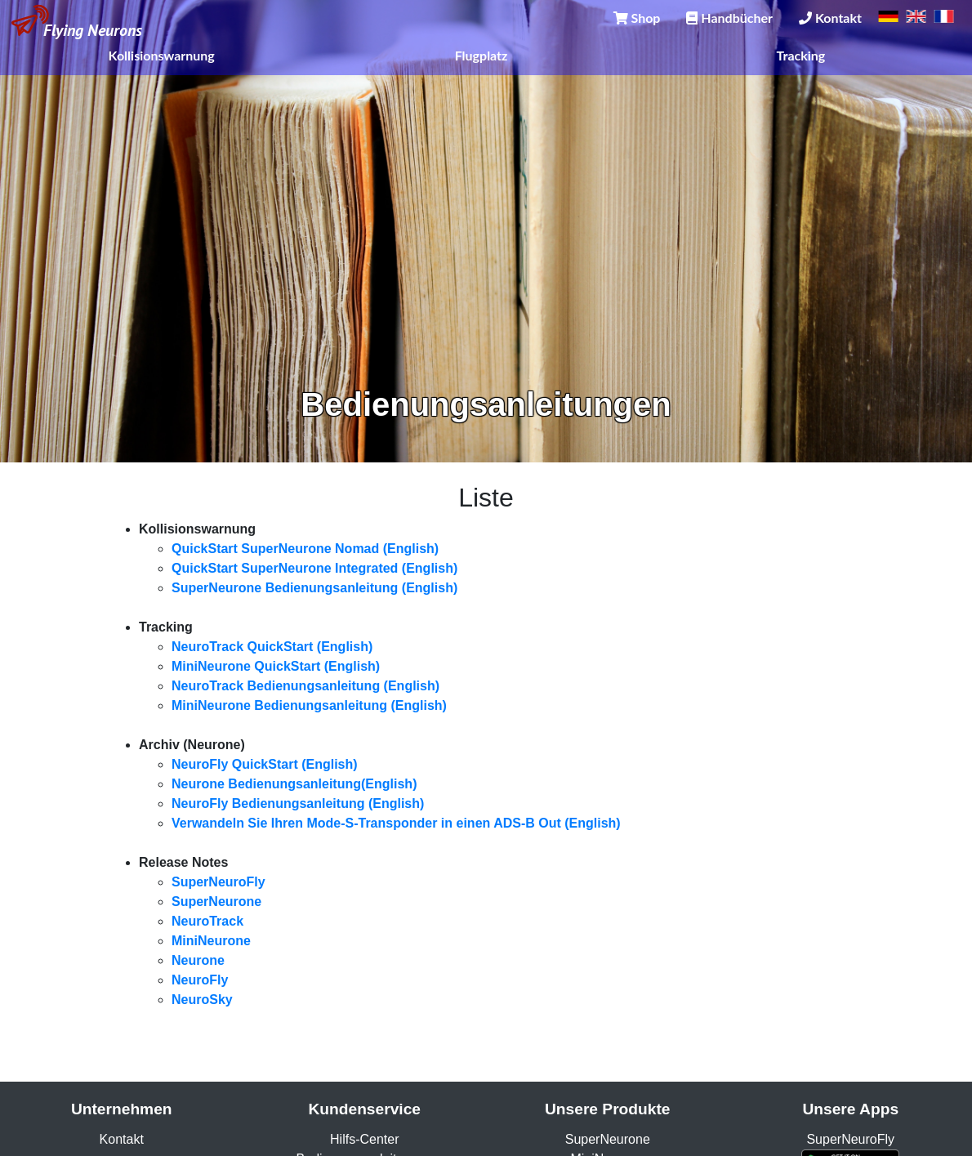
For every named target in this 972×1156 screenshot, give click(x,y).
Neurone (198, 960)
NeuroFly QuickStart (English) (265, 764)
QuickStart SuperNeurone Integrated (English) (314, 568)
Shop (637, 17)
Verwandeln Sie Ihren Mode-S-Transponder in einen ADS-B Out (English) (396, 823)
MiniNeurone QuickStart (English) (276, 666)
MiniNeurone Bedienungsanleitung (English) (309, 705)
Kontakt (830, 17)
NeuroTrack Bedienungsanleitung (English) (305, 686)
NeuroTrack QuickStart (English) (272, 647)
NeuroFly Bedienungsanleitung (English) (298, 803)
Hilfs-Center (364, 1139)
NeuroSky (202, 999)
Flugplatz (481, 55)
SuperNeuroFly (218, 882)
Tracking (801, 55)
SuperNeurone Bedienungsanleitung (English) (314, 588)
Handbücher (729, 17)
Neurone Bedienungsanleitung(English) (294, 784)
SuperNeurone (216, 901)
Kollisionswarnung (162, 55)
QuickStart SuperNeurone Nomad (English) (305, 549)
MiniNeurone (211, 941)
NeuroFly (200, 980)
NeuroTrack (207, 921)
